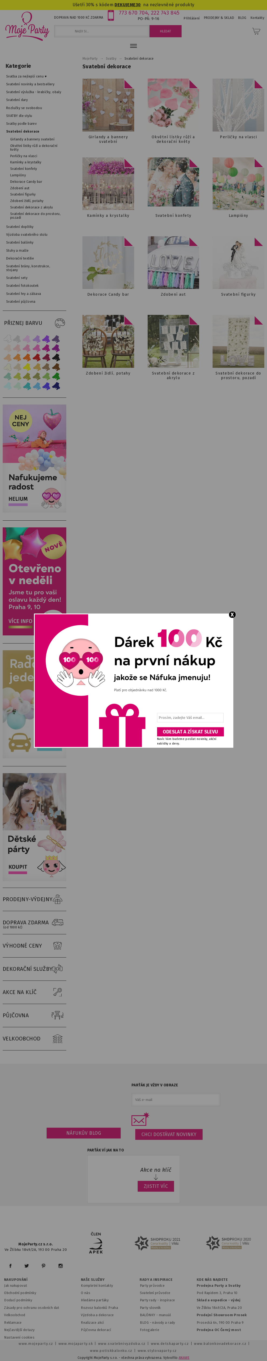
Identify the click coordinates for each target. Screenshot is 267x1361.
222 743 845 (165, 12)
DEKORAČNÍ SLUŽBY (34, 969)
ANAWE (184, 1358)
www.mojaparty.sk (75, 1344)
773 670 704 (133, 12)
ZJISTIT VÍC (156, 1186)
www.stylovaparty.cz (157, 1351)
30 (138, 4)
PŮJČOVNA (34, 1015)
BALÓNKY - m (151, 1315)
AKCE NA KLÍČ (34, 992)
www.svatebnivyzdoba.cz (122, 1344)
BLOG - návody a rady (157, 1322)
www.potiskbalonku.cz (111, 1351)
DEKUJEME (125, 4)
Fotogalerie (149, 1330)
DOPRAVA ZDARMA (34, 922)
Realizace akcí (92, 1322)
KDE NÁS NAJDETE (212, 1280)
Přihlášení (192, 18)
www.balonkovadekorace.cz (220, 1344)
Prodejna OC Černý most (219, 1330)
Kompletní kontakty (97, 1285)
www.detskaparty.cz (170, 1344)
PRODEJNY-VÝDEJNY (34, 899)
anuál (166, 1315)
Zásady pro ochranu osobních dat (31, 1308)
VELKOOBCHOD (34, 1038)
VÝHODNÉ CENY (34, 946)
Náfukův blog (83, 1133)
